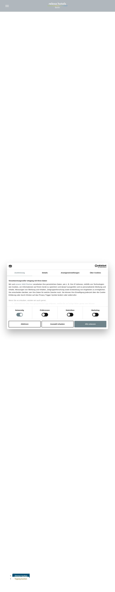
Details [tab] (45, 273)
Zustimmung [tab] (19, 273)
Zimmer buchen (21, 576)
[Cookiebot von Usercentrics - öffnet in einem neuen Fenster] (96, 266)
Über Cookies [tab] (95, 273)
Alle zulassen (90, 324)
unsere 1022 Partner (24, 284)
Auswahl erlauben (57, 324)
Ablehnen (24, 324)
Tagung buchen (21, 579)
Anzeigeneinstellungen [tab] (70, 273)
